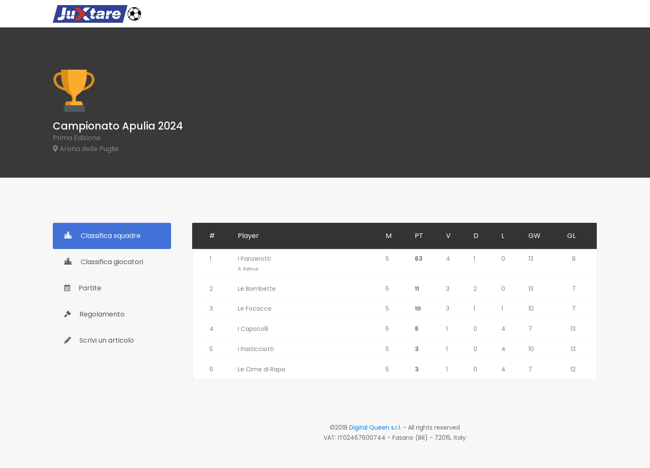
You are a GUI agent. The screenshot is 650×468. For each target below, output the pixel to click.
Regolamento (94, 314)
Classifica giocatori (103, 262)
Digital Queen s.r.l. (375, 427)
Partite (82, 288)
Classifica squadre (102, 236)
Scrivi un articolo (99, 340)
